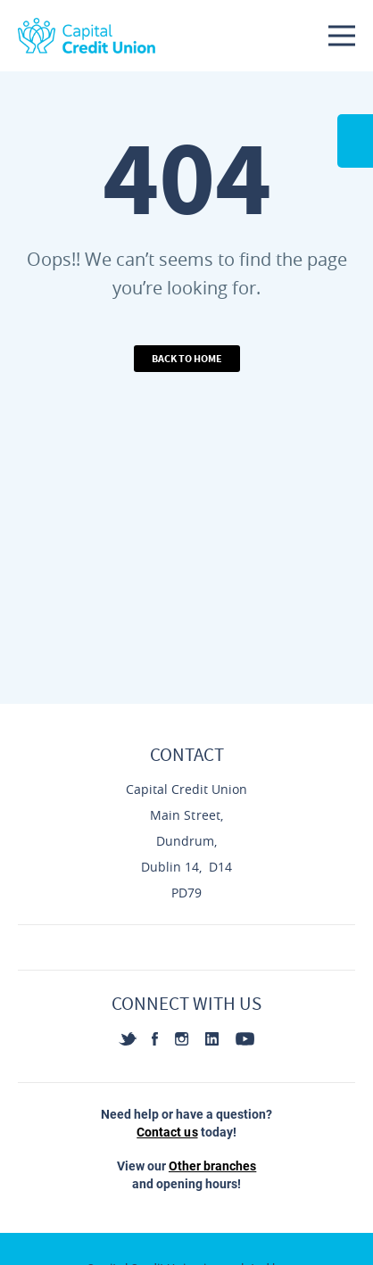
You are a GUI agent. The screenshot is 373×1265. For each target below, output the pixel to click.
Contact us (167, 1132)
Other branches (212, 1166)
